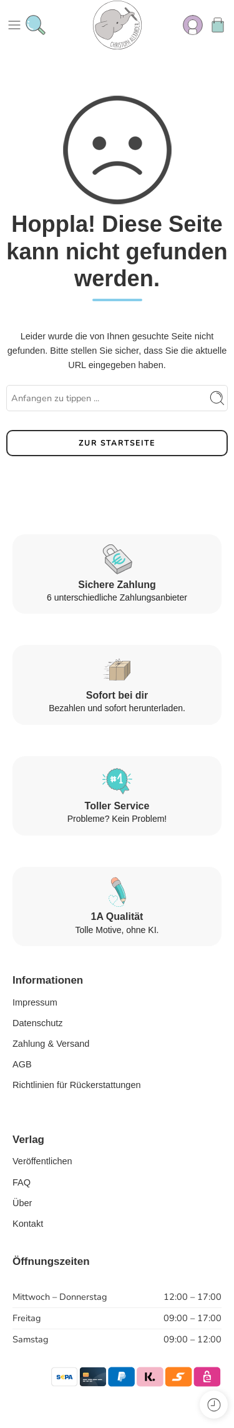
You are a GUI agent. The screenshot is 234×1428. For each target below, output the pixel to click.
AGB (22, 1064)
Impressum (34, 1002)
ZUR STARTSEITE (117, 443)
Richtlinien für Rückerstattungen (76, 1085)
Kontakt (27, 1224)
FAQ (21, 1182)
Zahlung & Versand (50, 1044)
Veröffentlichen (42, 1161)
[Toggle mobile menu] (14, 24)
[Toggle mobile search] (36, 25)
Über (22, 1203)
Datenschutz (37, 1023)
